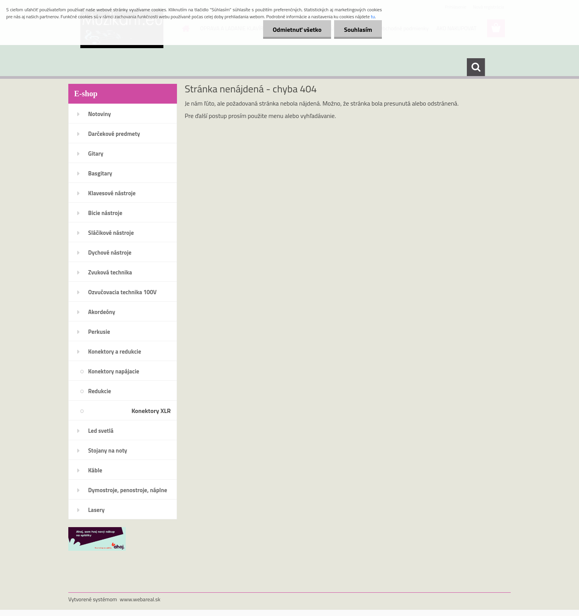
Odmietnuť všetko (297, 29)
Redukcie (99, 391)
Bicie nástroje (105, 212)
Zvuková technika (110, 272)
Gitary (95, 153)
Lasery (96, 509)
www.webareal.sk (140, 599)
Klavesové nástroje (111, 193)
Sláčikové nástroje (111, 232)
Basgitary (100, 173)
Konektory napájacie (113, 371)
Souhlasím (358, 29)
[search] (476, 67)
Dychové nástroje (110, 252)
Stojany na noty (107, 450)
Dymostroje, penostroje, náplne (127, 490)
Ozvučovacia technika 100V (122, 292)
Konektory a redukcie (114, 351)
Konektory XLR (151, 410)
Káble (95, 470)
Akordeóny (101, 311)
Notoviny (99, 113)
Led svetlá (100, 430)
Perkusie (99, 331)
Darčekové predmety (114, 133)
